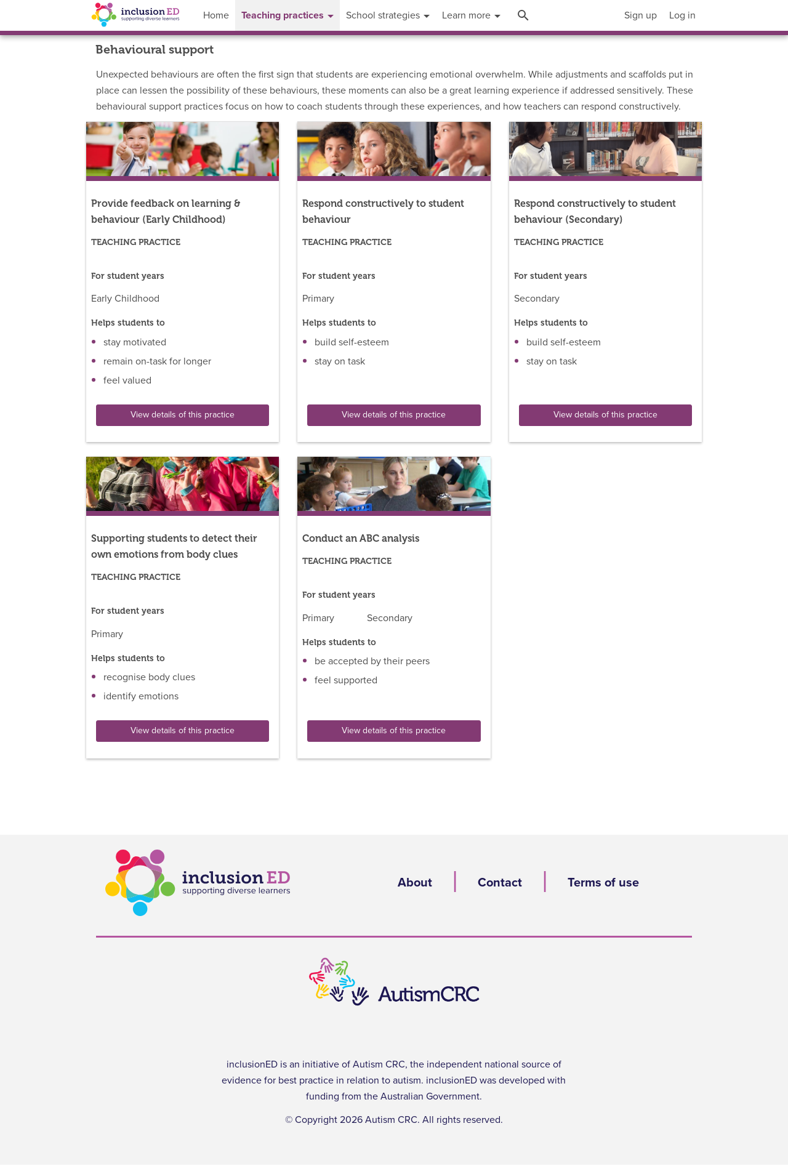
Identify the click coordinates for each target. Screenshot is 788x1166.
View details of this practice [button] (183, 415)
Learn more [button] (471, 15)
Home (216, 15)
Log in (682, 15)
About (415, 883)
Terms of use (603, 883)
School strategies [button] (388, 15)
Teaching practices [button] (287, 15)
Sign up (640, 15)
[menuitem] (640, 15)
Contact (500, 883)
